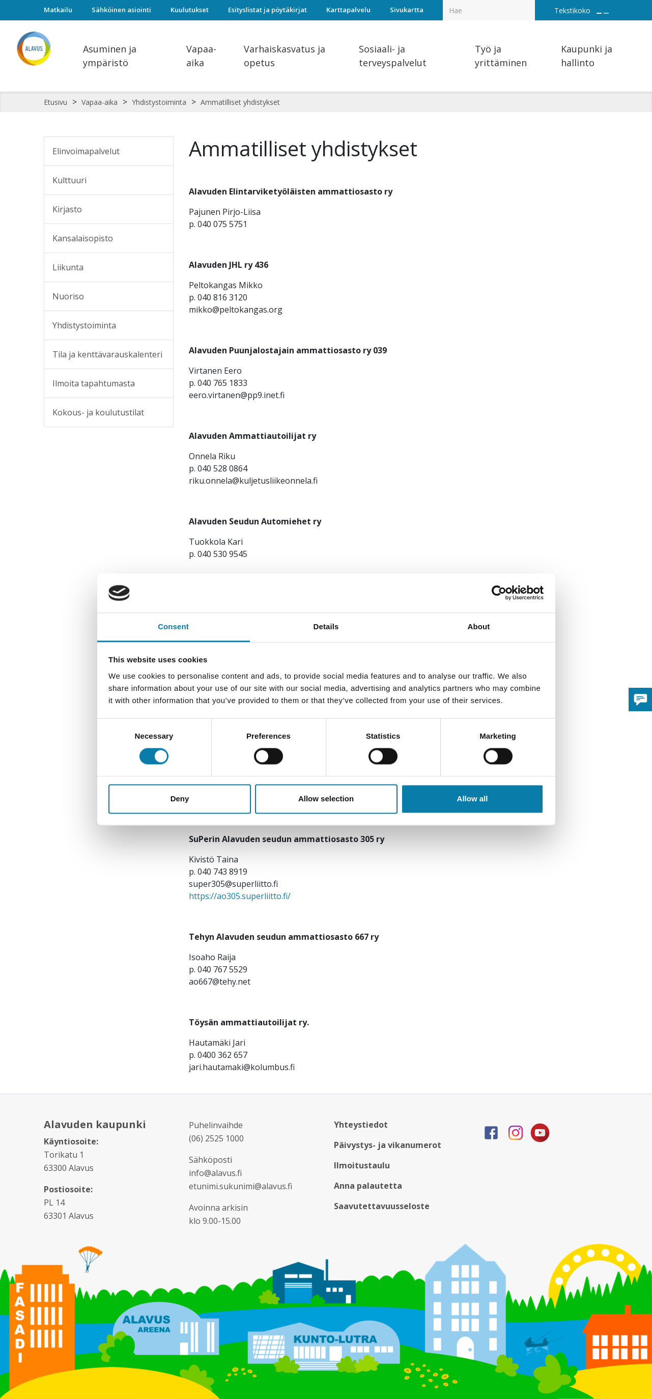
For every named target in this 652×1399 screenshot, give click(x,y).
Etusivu (55, 102)
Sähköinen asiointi (121, 9)
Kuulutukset (190, 9)
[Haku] (529, 3)
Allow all (472, 798)
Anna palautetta (368, 1185)
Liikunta (67, 267)
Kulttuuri (69, 180)
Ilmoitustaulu (362, 1165)
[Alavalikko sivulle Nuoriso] (159, 296)
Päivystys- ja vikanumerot (387, 1145)
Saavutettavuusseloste (382, 1206)
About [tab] (479, 626)
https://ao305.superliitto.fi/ (240, 896)
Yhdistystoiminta (159, 102)
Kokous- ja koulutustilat (98, 412)
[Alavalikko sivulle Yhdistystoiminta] (159, 325)
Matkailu (58, 9)
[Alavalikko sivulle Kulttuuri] (159, 180)
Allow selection (326, 798)
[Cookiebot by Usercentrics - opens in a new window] (499, 593)
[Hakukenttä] (489, 10)
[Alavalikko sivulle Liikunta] (159, 267)
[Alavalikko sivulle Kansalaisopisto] (159, 238)
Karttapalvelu (348, 9)
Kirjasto (67, 209)
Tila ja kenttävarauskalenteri (107, 354)
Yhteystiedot (361, 1124)
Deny (180, 798)
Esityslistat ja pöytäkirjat (267, 9)
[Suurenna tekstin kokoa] (599, 13)
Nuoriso (68, 296)
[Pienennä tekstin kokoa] (606, 13)
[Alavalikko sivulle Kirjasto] (159, 209)
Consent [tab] (173, 626)
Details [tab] (326, 626)
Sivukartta (406, 9)
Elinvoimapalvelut (86, 151)
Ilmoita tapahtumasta (93, 383)
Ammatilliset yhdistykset (240, 102)
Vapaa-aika (99, 102)
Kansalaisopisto (82, 238)
